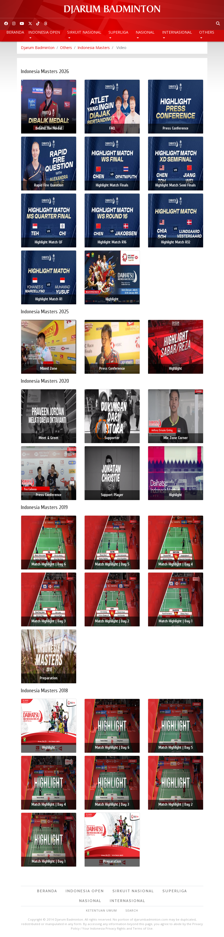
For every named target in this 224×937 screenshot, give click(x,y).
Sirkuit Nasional (84, 32)
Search (131, 910)
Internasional (177, 32)
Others (206, 32)
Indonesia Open (44, 32)
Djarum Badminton (37, 47)
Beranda (15, 32)
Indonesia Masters (93, 47)
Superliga (118, 32)
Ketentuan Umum (101, 910)
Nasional (145, 32)
